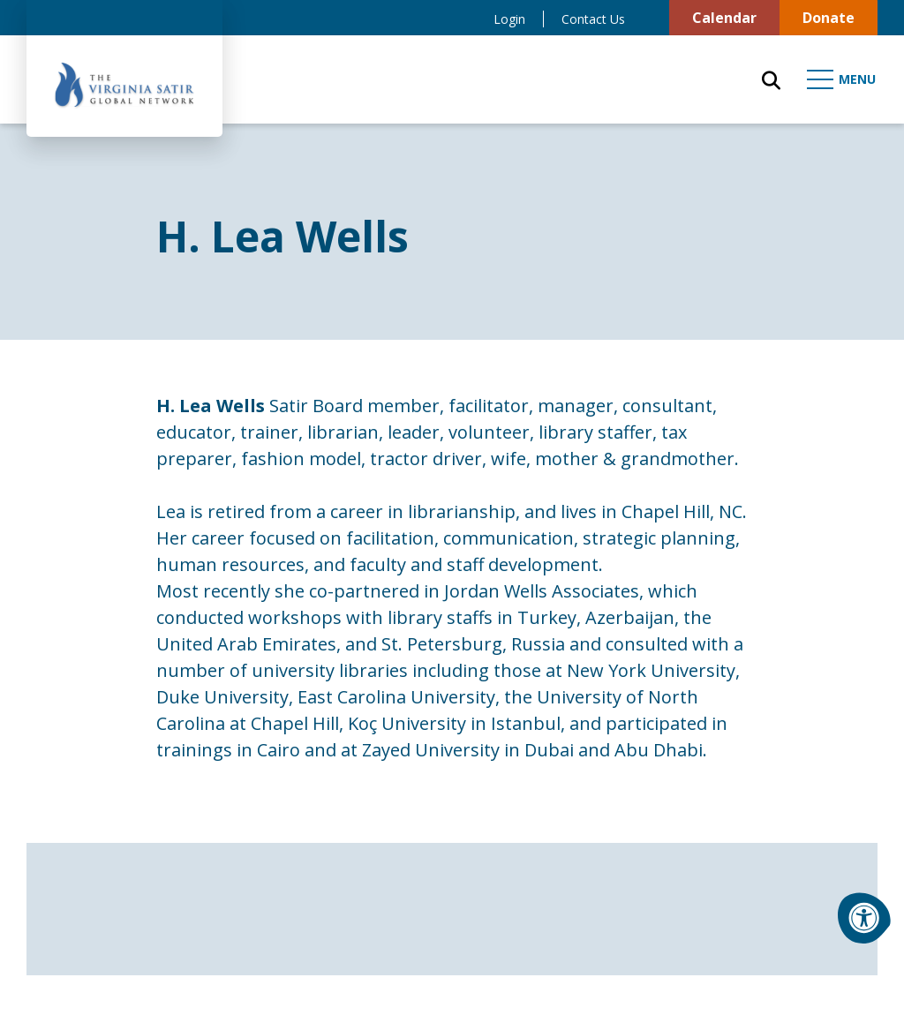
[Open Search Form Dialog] (771, 79)
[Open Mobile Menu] (842, 79)
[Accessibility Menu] (864, 917)
